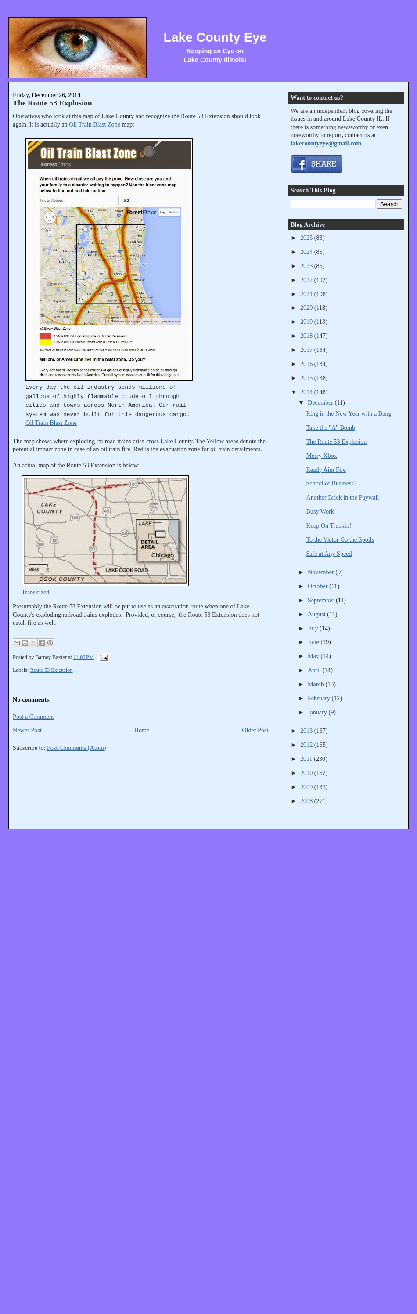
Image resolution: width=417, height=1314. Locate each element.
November (321, 572)
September (322, 600)
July (314, 628)
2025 (307, 237)
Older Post (255, 730)
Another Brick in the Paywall (342, 497)
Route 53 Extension (51, 670)
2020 (307, 307)
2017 (307, 349)
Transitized (35, 592)
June (314, 641)
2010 (307, 772)
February (320, 698)
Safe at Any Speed (329, 553)
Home (142, 730)
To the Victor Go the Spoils (340, 539)
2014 (307, 391)
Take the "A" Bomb (330, 427)
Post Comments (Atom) (76, 747)
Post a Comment (33, 716)
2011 (307, 758)
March (317, 684)
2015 (307, 377)
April (315, 669)
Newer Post (27, 730)
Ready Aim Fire (325, 469)
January (318, 712)
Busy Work (320, 511)
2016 (307, 363)
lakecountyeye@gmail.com (326, 143)
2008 (307, 800)
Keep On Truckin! (328, 525)
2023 (307, 265)
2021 (307, 293)
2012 (307, 744)
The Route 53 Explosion (52, 102)
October (318, 586)
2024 (307, 251)
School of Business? (331, 483)
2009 (307, 786)
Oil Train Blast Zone (94, 124)
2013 (307, 730)
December (321, 402)
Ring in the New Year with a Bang (348, 413)
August (317, 614)
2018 (307, 335)
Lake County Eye (214, 37)
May (314, 655)
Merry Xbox (321, 455)
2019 (307, 321)
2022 (307, 279)
